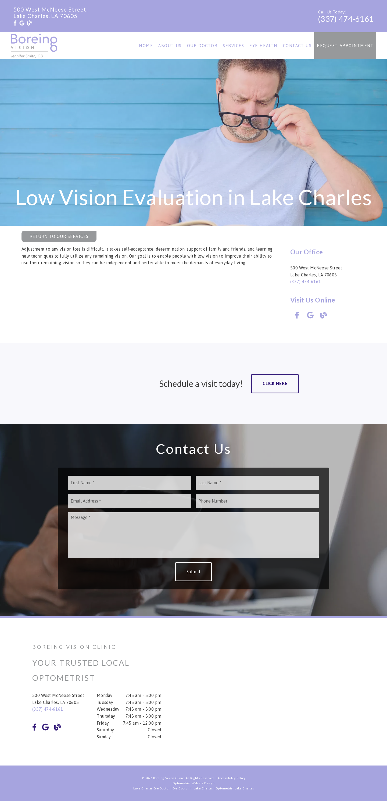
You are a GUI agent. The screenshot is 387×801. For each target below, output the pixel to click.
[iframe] (290, 691)
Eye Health (263, 45)
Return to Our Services (59, 236)
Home (146, 45)
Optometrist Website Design (193, 783)
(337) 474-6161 (346, 18)
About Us (170, 45)
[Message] (193, 535)
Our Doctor (202, 45)
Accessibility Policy (232, 778)
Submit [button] (194, 571)
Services (233, 45)
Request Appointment (345, 45)
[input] (129, 483)
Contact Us (297, 45)
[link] (15, 23)
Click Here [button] (275, 383)
